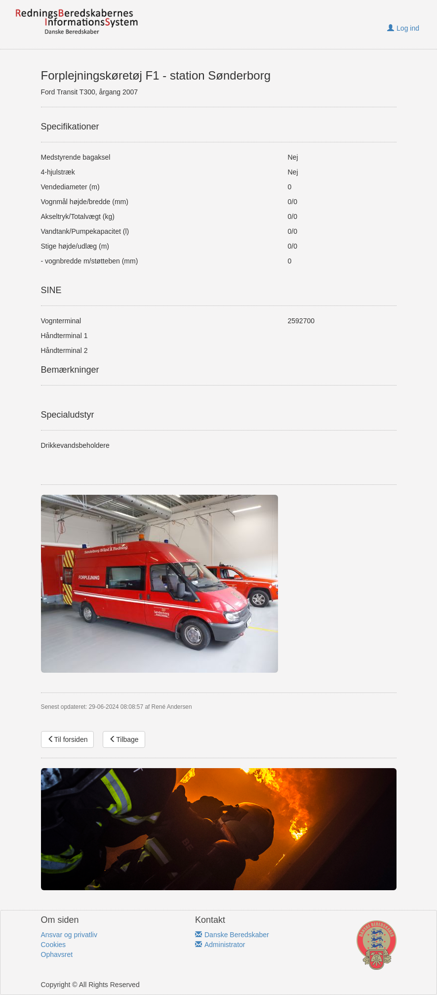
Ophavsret (57, 954)
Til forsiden (67, 739)
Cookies (53, 945)
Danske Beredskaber (232, 935)
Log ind (403, 28)
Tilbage (123, 739)
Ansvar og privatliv (69, 935)
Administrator (220, 945)
